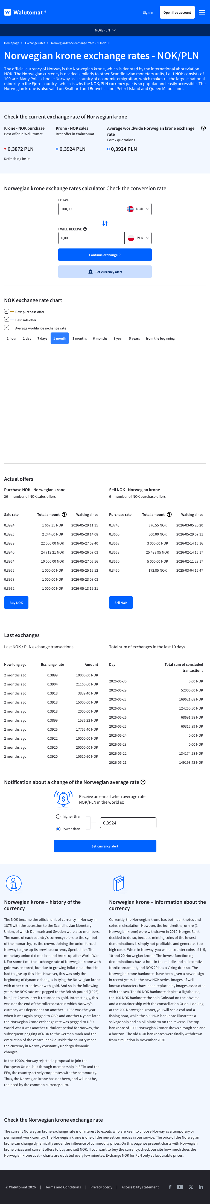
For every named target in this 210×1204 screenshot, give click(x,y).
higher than (72, 816)
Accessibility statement (140, 1187)
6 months (100, 338)
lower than (71, 829)
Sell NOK (121, 602)
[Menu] (202, 12)
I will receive (70, 229)
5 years (134, 338)
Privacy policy (101, 1187)
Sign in (148, 12)
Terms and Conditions (63, 1187)
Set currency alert (105, 271)
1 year (118, 338)
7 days (42, 338)
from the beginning (160, 338)
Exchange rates (35, 43)
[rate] (128, 822)
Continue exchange (103, 255)
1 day (27, 338)
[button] (138, 209)
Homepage (11, 43)
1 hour (12, 338)
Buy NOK (16, 602)
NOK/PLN (102, 30)
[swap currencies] (105, 223)
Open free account (177, 12)
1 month (59, 338)
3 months (79, 338)
